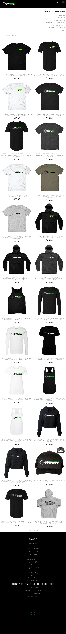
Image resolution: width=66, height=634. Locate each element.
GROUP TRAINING (33, 548)
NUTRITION (33, 554)
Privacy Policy (33, 577)
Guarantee (33, 575)
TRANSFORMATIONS (33, 559)
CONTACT (33, 564)
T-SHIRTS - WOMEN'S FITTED (55, 22)
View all (62, 15)
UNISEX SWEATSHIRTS (57, 25)
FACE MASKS (61, 17)
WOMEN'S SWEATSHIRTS (57, 27)
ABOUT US (33, 561)
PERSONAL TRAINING (33, 551)
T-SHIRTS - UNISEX (59, 20)
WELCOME (33, 543)
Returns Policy (33, 572)
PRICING (33, 556)
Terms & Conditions (33, 580)
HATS (63, 30)
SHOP (33, 546)
